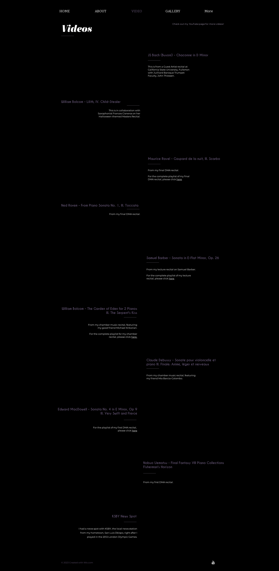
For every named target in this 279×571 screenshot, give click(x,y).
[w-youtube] (213, 562)
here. (134, 336)
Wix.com (88, 562)
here (179, 179)
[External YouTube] (98, 74)
